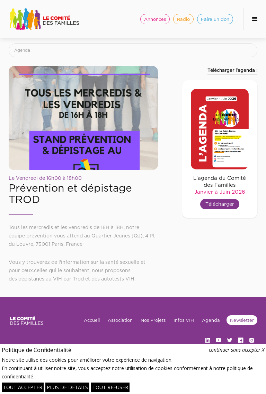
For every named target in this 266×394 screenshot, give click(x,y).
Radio (183, 19)
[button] (254, 19)
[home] (44, 19)
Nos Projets (153, 320)
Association (120, 320)
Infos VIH (184, 320)
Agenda (22, 50)
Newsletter (242, 320)
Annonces (155, 19)
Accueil (92, 320)
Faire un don (215, 19)
